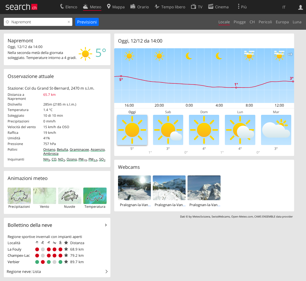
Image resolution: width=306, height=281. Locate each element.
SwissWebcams (221, 216)
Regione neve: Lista (24, 271)
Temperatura (94, 206)
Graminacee (79, 149)
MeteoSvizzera (201, 216)
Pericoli (265, 21)
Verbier (14, 261)
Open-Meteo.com (242, 216)
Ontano (49, 149)
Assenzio (98, 149)
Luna (297, 21)
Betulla (62, 149)
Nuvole (69, 206)
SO (102, 159)
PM (83, 159)
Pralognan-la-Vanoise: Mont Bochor (184, 204)
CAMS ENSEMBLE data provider (273, 216)
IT (284, 7)
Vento (44, 206)
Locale (224, 21)
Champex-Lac (19, 255)
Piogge (240, 21)
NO (61, 159)
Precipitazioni (19, 206)
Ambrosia (51, 153)
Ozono (72, 159)
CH (252, 21)
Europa (282, 21)
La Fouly (14, 249)
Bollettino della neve (30, 225)
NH (46, 159)
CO (54, 159)
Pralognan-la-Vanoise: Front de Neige (150, 204)
